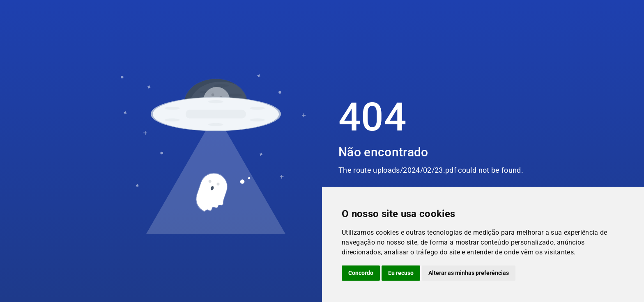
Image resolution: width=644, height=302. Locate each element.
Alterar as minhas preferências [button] (468, 273)
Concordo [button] (360, 273)
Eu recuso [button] (401, 273)
